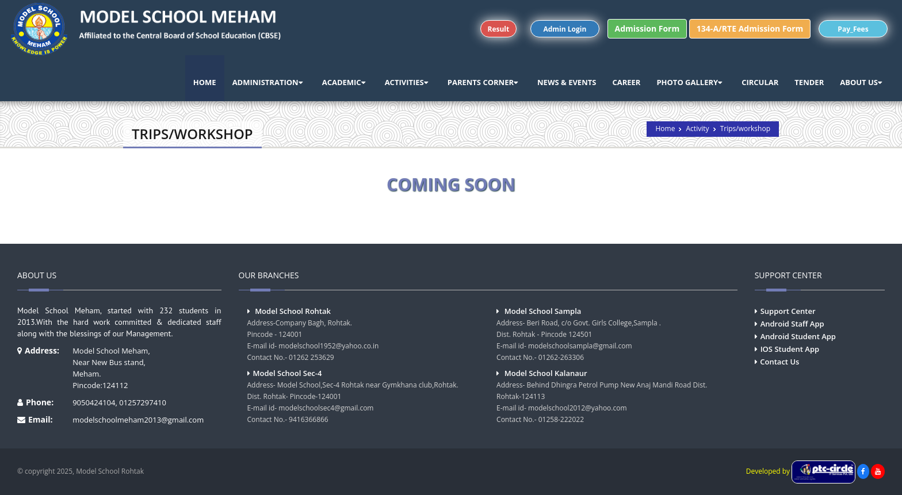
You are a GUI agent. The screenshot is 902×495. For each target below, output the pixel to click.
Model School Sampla (543, 311)
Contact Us (779, 361)
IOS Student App (789, 349)
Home (665, 128)
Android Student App (798, 336)
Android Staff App (792, 324)
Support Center (788, 311)
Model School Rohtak (293, 311)
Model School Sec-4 (287, 373)
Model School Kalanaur (545, 373)
